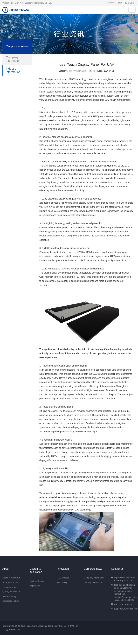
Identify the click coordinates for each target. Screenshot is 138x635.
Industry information (77, 71)
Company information (13, 59)
